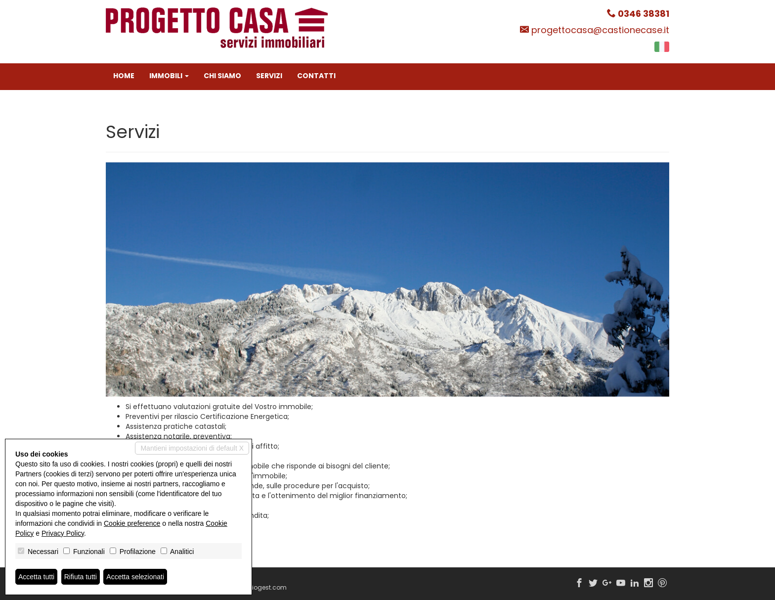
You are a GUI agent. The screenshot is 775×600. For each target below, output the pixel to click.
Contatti (316, 76)
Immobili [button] (169, 76)
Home (123, 76)
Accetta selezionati (135, 577)
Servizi (269, 76)
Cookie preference (132, 523)
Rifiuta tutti (80, 577)
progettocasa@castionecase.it (600, 30)
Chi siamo (222, 76)
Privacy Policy (63, 533)
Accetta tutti (36, 577)
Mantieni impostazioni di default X (192, 448)
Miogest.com (267, 587)
